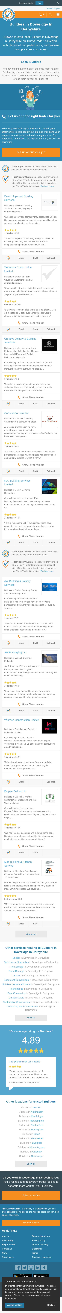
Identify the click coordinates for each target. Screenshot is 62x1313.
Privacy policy (38, 1240)
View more (31, 934)
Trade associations (41, 1236)
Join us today (31, 1195)
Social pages (8, 1257)
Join (38, 3)
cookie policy (35, 1295)
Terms (35, 1253)
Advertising (7, 1240)
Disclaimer (37, 1249)
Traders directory (40, 1245)
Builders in (31, 1107)
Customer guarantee (42, 1257)
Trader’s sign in (53, 9)
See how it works (31, 1223)
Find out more (47, 186)
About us (6, 1236)
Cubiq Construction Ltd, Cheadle (24, 1062)
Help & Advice (8, 1245)
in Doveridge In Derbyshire (31, 958)
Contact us (7, 1249)
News (4, 1253)
